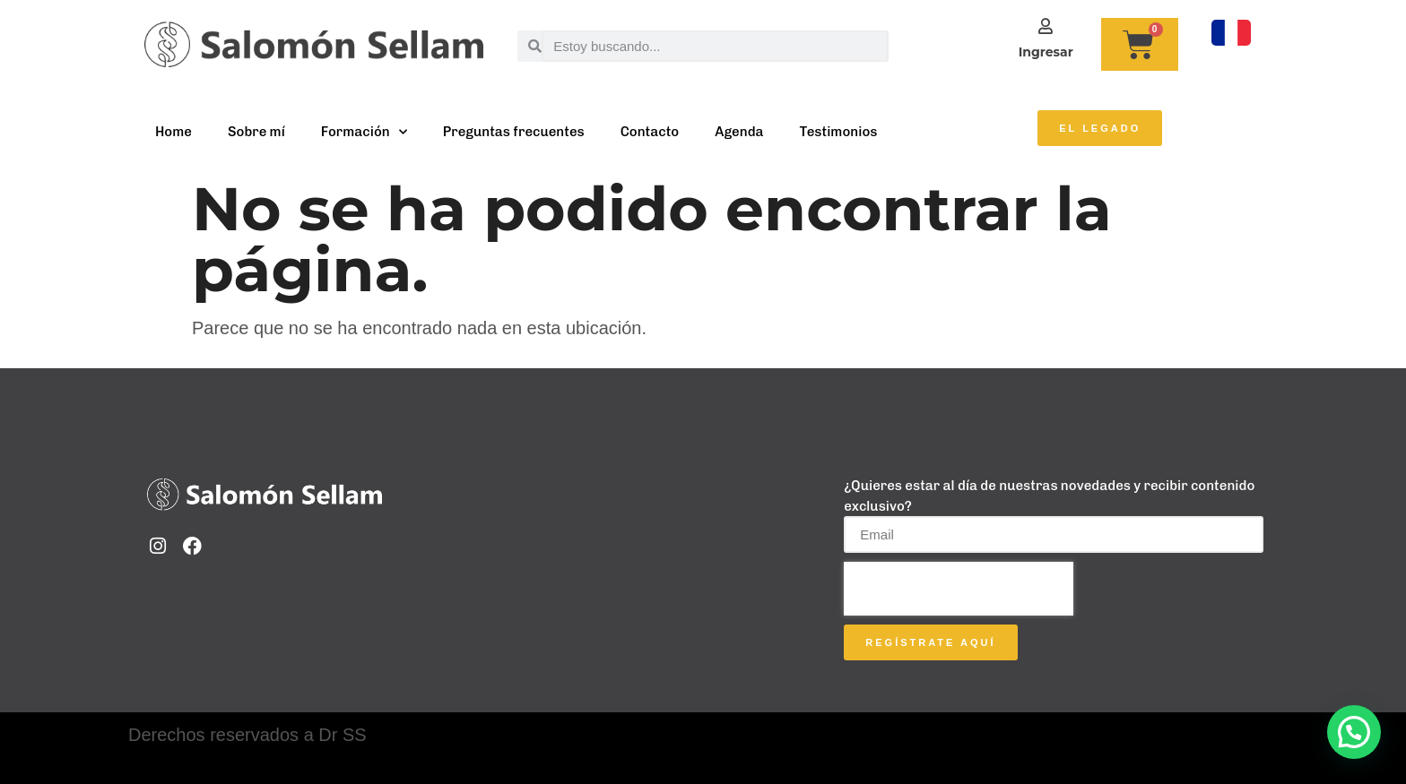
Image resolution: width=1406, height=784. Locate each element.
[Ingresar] (1045, 26)
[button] (1354, 732)
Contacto (650, 132)
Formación (364, 132)
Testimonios (839, 132)
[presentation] (958, 589)
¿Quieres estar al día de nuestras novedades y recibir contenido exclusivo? (1049, 496)
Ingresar (1046, 52)
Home (173, 132)
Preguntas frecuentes (514, 132)
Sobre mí (256, 132)
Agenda (739, 132)
